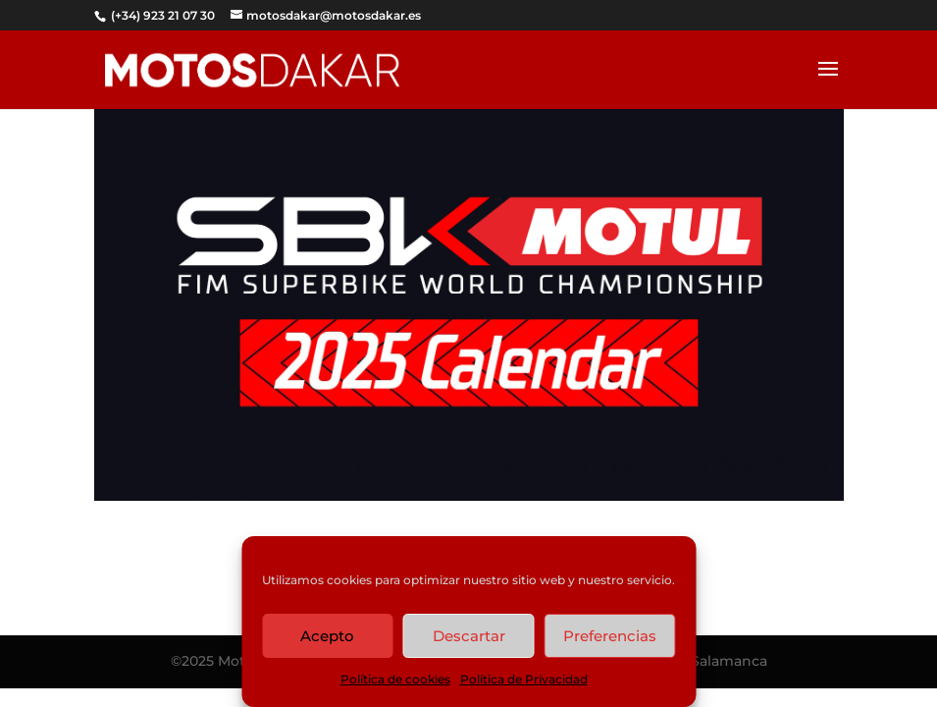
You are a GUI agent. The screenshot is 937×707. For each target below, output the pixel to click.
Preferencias (609, 635)
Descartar (469, 635)
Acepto (327, 635)
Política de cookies (395, 679)
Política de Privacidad (524, 679)
